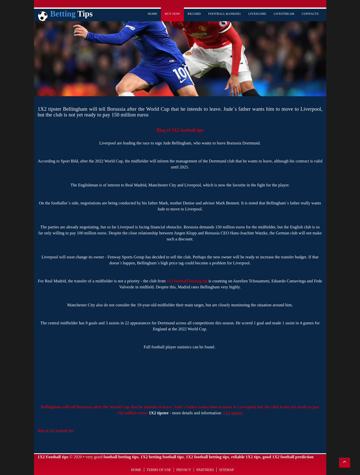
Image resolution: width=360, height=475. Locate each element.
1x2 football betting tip (187, 281)
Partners (205, 470)
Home (152, 13)
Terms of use (159, 470)
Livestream (284, 13)
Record (194, 13)
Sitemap (226, 470)
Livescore (257, 13)
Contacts (310, 13)
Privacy (183, 470)
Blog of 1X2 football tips (180, 130)
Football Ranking (224, 13)
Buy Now (172, 13)
